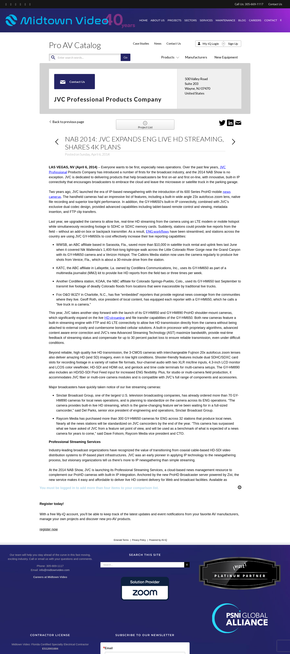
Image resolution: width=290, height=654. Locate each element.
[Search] (187, 564)
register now (49, 529)
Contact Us (173, 43)
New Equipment (226, 57)
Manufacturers (196, 57)
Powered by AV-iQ (158, 540)
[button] (280, 20)
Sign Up (233, 43)
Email (109, 648)
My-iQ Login (211, 43)
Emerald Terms (121, 540)
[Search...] (142, 564)
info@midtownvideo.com (54, 570)
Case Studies (141, 43)
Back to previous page (66, 122)
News (157, 43)
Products (169, 57)
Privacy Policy (139, 540)
